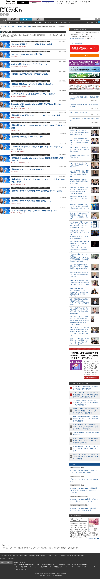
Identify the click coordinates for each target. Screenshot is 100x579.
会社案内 (43, 555)
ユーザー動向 (15, 22)
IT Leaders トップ (5, 26)
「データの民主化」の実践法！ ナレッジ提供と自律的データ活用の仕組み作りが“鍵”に (79, 132)
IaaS (12, 213)
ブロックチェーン (16, 86)
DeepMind (18, 46)
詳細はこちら (93, 538)
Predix (13, 96)
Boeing (13, 184)
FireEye (18, 184)
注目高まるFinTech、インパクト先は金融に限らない (32, 84)
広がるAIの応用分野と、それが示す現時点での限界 (31, 44)
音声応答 (24, 66)
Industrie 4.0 (18, 109)
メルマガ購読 (23, 555)
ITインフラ (22, 213)
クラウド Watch (71, 564)
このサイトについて (5, 555)
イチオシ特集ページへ (91, 377)
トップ (3, 21)
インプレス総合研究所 (59, 564)
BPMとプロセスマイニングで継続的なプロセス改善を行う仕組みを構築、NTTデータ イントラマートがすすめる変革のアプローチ (79, 331)
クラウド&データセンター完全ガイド (24, 564)
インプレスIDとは (76, 43)
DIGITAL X (80, 567)
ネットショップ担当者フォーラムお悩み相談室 (47, 567)
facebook (4, 14)
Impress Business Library (77, 38)
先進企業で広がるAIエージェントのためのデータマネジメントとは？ (79, 198)
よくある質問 (10, 558)
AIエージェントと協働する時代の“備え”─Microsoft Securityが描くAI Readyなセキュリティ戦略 (79, 282)
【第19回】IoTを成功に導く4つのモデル (27, 137)
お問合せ (2, 558)
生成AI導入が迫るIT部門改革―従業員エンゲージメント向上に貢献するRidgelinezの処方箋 (79, 266)
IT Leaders (11, 10)
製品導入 (48, 2)
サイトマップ (82, 555)
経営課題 (13, 19)
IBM (22, 117)
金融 (29, 86)
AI (37, 22)
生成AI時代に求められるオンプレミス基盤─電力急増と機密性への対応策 (79, 274)
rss (7, 14)
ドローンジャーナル (89, 567)
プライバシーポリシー (53, 555)
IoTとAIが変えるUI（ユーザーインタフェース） (30, 64)
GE (22, 56)
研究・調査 (87, 2)
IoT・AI (81, 2)
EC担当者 (67, 2)
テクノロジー (25, 19)
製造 (15, 130)
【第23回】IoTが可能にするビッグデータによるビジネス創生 (35, 115)
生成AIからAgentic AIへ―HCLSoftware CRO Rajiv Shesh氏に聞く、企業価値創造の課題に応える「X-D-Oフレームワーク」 (79, 292)
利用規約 (15, 555)
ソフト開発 (74, 2)
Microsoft (23, 96)
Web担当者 (60, 2)
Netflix (13, 117)
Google (18, 96)
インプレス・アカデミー (20, 569)
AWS (16, 213)
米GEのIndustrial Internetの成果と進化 (27, 54)
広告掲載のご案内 (34, 555)
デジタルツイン (15, 56)
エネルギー (60, 3)
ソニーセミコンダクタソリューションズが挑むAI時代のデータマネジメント (79, 165)
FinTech (24, 86)
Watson (19, 66)
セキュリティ (51, 22)
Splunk (18, 117)
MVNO (13, 151)
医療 (12, 46)
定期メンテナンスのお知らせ (78, 112)
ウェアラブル (15, 172)
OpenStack (22, 151)
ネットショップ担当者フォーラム (23, 567)
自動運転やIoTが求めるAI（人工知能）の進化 (29, 74)
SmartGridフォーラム (83, 564)
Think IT (38, 564)
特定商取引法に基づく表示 (68, 555)
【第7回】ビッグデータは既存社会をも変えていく (31, 201)
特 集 (38, 19)
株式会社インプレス (19, 562)
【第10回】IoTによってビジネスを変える (27, 169)
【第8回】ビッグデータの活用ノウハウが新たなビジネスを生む (36, 191)
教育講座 (73, 3)
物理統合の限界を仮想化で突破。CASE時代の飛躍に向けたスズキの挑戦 (79, 181)
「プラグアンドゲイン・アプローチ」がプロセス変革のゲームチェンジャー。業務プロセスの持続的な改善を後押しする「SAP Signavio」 (79, 320)
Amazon (24, 46)
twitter (1, 14)
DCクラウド (35, 2)
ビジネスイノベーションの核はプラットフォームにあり (33, 94)
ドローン (67, 3)
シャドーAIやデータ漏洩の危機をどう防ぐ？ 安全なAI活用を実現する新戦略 (79, 149)
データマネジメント (64, 22)
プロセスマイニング (28, 22)
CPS (12, 109)
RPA (42, 22)
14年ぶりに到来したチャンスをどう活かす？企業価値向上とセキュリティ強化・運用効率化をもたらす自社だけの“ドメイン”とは (79, 257)
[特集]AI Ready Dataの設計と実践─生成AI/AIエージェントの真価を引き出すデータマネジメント (84, 355)
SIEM (23, 184)
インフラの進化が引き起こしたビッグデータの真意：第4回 (34, 211)
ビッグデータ (27, 26)
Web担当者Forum (46, 564)
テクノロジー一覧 (17, 26)
